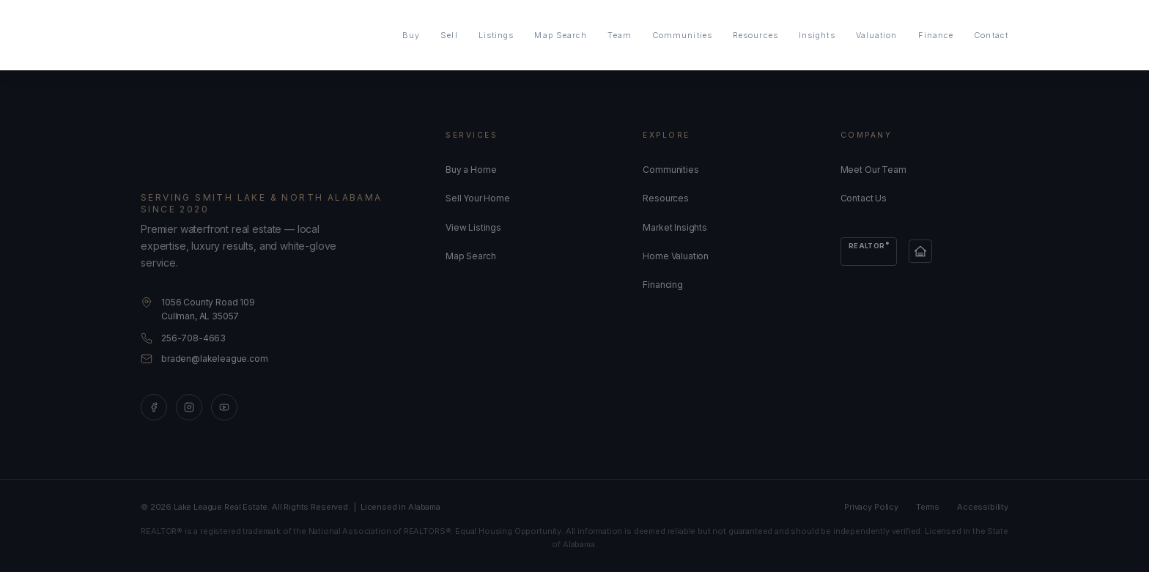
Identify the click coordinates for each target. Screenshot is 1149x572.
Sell (448, 35)
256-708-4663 (193, 338)
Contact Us (863, 198)
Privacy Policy (871, 507)
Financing (663, 284)
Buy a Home (471, 169)
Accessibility (982, 507)
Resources (755, 35)
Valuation (877, 35)
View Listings (473, 227)
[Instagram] (189, 407)
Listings (496, 35)
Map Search (560, 35)
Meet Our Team (873, 169)
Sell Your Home (478, 198)
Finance (936, 35)
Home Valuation (676, 255)
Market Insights (675, 227)
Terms (927, 507)
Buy (411, 35)
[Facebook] (154, 407)
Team (619, 35)
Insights (817, 35)
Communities (682, 35)
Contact (991, 35)
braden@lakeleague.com (214, 358)
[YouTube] (224, 407)
